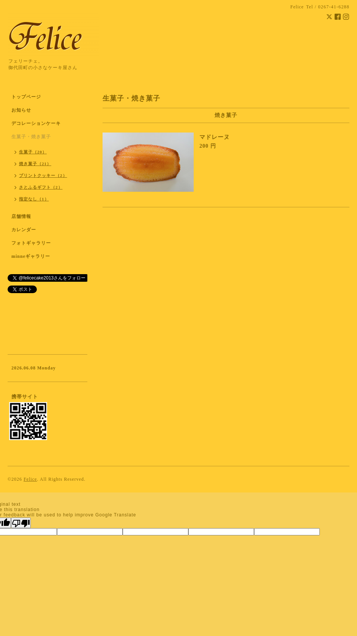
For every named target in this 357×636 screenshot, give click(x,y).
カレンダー (23, 229)
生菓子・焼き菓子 (31, 136)
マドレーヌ (214, 137)
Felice (30, 479)
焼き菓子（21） (35, 163)
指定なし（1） (34, 199)
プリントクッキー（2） (43, 175)
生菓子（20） (33, 152)
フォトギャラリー (31, 243)
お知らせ (21, 110)
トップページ (26, 96)
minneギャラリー (30, 256)
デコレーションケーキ (46, 123)
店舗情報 (21, 216)
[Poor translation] (21, 523)
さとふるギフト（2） (41, 187)
